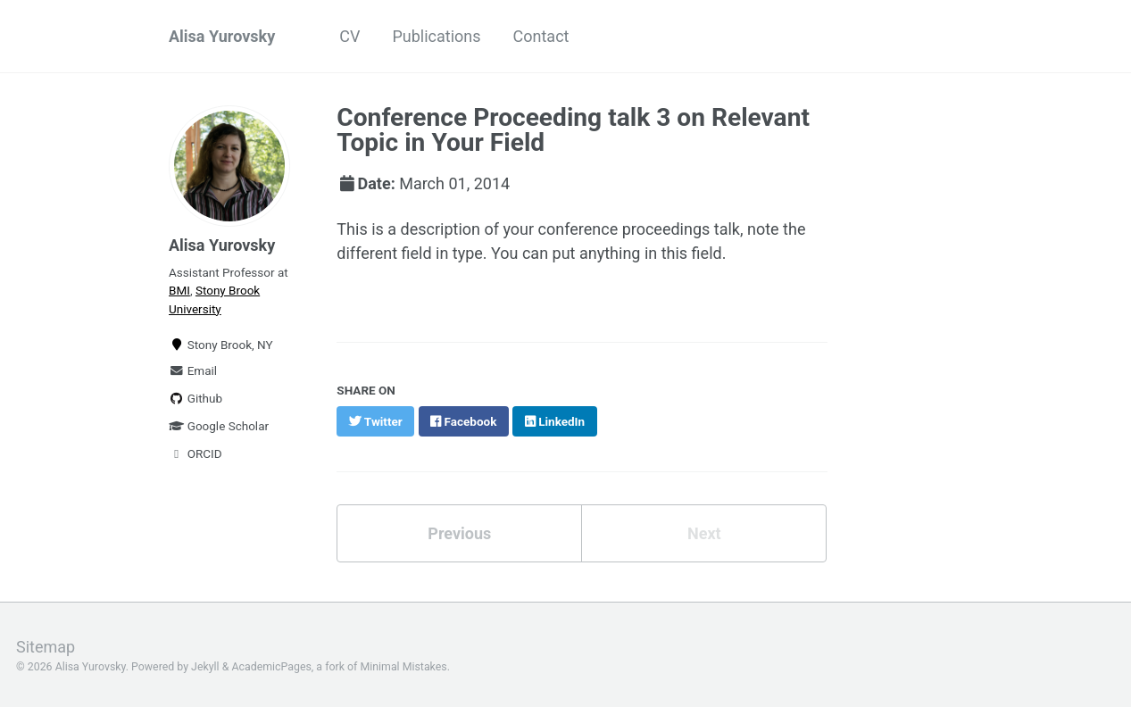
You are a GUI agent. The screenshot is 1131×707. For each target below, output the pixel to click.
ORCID (195, 453)
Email (193, 370)
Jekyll (205, 667)
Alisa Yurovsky (222, 36)
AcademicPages (271, 667)
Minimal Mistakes (403, 667)
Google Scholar (219, 426)
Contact (541, 36)
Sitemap (45, 646)
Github (195, 398)
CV (349, 36)
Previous (459, 533)
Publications (436, 36)
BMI (179, 290)
